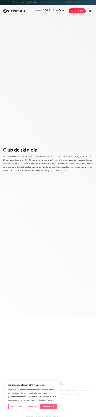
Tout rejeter (32, 407)
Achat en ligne (77, 11)
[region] (32, 396)
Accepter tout (48, 407)
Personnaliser (16, 407)
